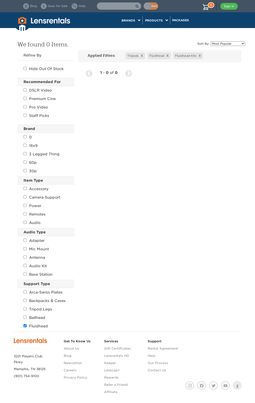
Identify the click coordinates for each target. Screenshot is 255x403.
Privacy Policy (75, 377)
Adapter (34, 240)
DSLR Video (37, 90)
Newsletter (73, 363)
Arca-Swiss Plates (42, 292)
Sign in (229, 6)
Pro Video (35, 107)
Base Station (38, 274)
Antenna (34, 257)
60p (30, 162)
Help (151, 356)
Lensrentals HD (116, 356)
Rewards (111, 377)
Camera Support (41, 197)
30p (30, 171)
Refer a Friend (116, 385)
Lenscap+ (112, 370)
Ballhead (34, 318)
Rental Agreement (163, 348)
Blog (67, 356)
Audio (31, 223)
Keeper (110, 363)
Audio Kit (35, 266)
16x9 (30, 146)
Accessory (35, 189)
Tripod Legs (37, 309)
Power (32, 206)
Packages (180, 20)
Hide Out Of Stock (43, 69)
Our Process (158, 363)
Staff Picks (36, 116)
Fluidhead (35, 326)
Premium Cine (39, 99)
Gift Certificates (117, 348)
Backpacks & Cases (44, 301)
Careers (70, 370)
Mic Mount (36, 249)
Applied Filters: (100, 56)
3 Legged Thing (41, 154)
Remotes (34, 214)
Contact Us (157, 370)
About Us (71, 348)
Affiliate (110, 392)
